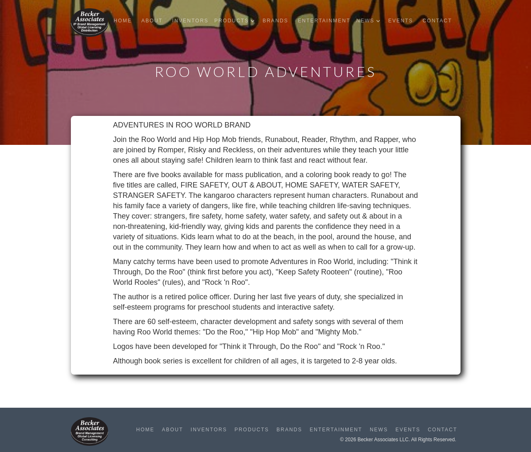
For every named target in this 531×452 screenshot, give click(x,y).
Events (400, 21)
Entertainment (324, 21)
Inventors (190, 21)
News (379, 430)
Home (123, 21)
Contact (437, 21)
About (151, 21)
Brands (275, 21)
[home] (89, 22)
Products (252, 430)
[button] (236, 21)
